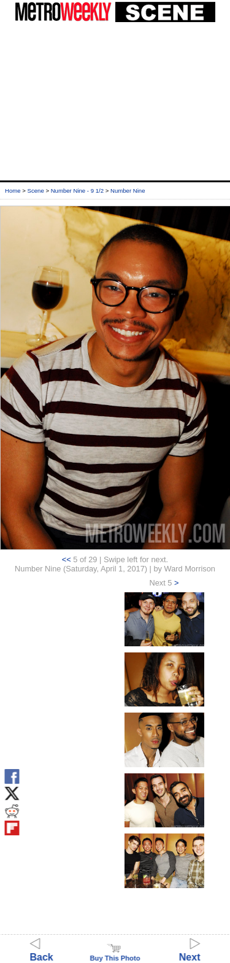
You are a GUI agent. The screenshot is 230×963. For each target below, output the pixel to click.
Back (41, 951)
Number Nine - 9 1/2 (77, 190)
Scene (36, 190)
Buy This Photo (115, 954)
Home (13, 190)
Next (190, 951)
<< (66, 559)
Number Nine (127, 190)
